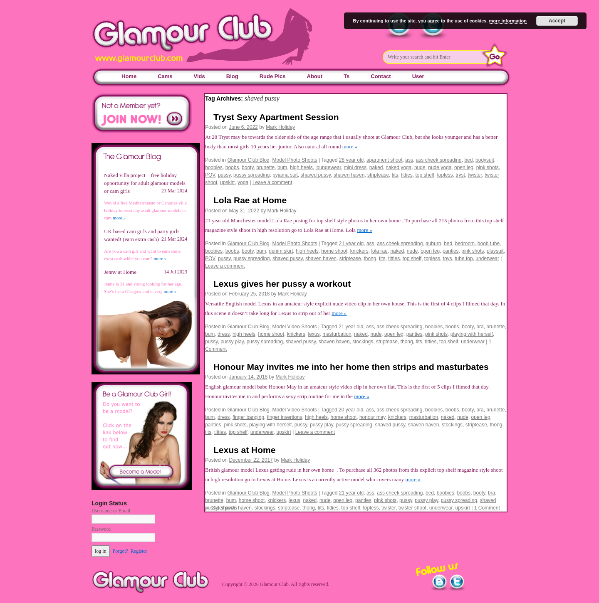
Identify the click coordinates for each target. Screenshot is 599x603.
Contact (381, 76)
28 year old (351, 160)
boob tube (489, 243)
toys (447, 258)
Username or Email (111, 511)
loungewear (328, 167)
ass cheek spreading (439, 160)
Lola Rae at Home (250, 200)
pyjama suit (285, 175)
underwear (487, 258)
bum (282, 167)
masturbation (336, 334)
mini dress (355, 167)
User (418, 76)
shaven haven (349, 175)
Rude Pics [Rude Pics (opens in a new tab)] (273, 76)
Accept (557, 21)
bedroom (465, 243)
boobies (214, 167)
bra (479, 327)
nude (420, 167)
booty (247, 167)
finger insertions (284, 417)
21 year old (351, 243)
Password (101, 529)
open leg (463, 167)
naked (376, 167)
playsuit (495, 251)
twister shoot (412, 508)
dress (224, 334)
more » (349, 146)
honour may (372, 417)
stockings (362, 342)
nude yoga (439, 167)
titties (407, 175)
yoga (243, 182)
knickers (359, 251)
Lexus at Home (244, 450)
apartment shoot (384, 160)
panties (451, 251)
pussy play (232, 342)
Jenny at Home (120, 272)
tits (395, 175)
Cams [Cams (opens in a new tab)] (165, 76)
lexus (314, 334)
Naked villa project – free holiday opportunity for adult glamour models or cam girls (145, 183)
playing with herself (471, 334)
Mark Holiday (280, 127)
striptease (378, 175)
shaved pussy (316, 175)
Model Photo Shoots (294, 160)
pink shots (487, 167)
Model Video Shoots (294, 327)
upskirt (227, 182)
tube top (464, 258)
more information (507, 20)
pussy (224, 175)
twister (475, 175)
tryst (460, 175)
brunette (265, 167)
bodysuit (484, 160)
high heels (301, 167)
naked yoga (398, 167)
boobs (232, 167)
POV (210, 175)
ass (409, 160)
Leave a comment (272, 182)
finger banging (248, 417)
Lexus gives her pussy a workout (282, 283)
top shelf (424, 175)
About (315, 76)
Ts (346, 76)
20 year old (351, 410)
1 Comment (487, 508)
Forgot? (120, 551)
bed (468, 160)
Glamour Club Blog (248, 160)
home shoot (334, 251)
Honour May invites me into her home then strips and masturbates (351, 367)
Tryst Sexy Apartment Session (276, 117)
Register (139, 551)
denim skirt (281, 251)
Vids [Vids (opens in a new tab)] (199, 76)
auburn (433, 243)
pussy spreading (251, 175)
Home (128, 76)
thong (370, 258)
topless (445, 175)
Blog (232, 76)
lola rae (379, 251)
